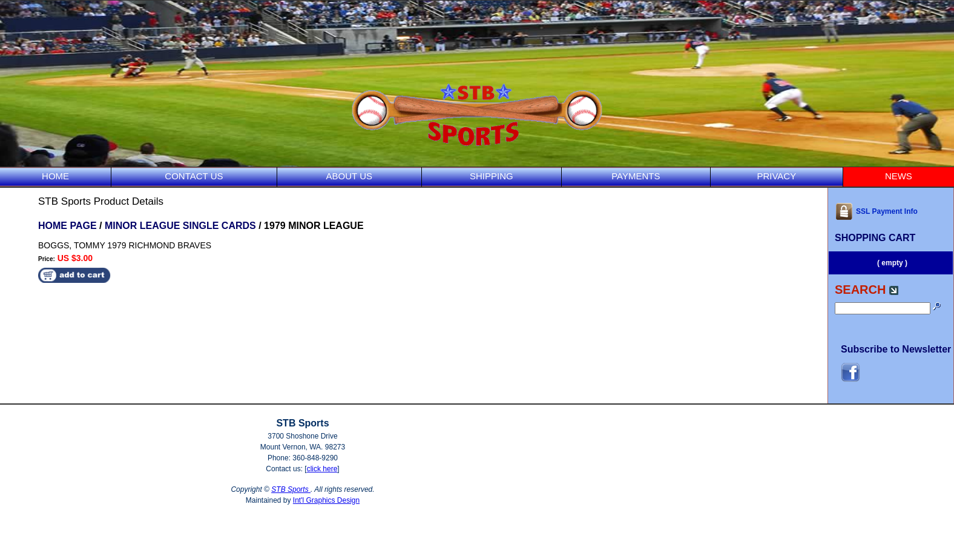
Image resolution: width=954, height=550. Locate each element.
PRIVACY (776, 176)
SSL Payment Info (876, 211)
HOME (55, 176)
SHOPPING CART (875, 238)
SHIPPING (491, 176)
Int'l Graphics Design (326, 500)
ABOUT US (349, 176)
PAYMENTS (635, 176)
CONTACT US (194, 176)
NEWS (898, 176)
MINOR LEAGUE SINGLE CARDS (180, 225)
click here (322, 469)
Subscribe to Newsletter (896, 349)
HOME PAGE (67, 225)
